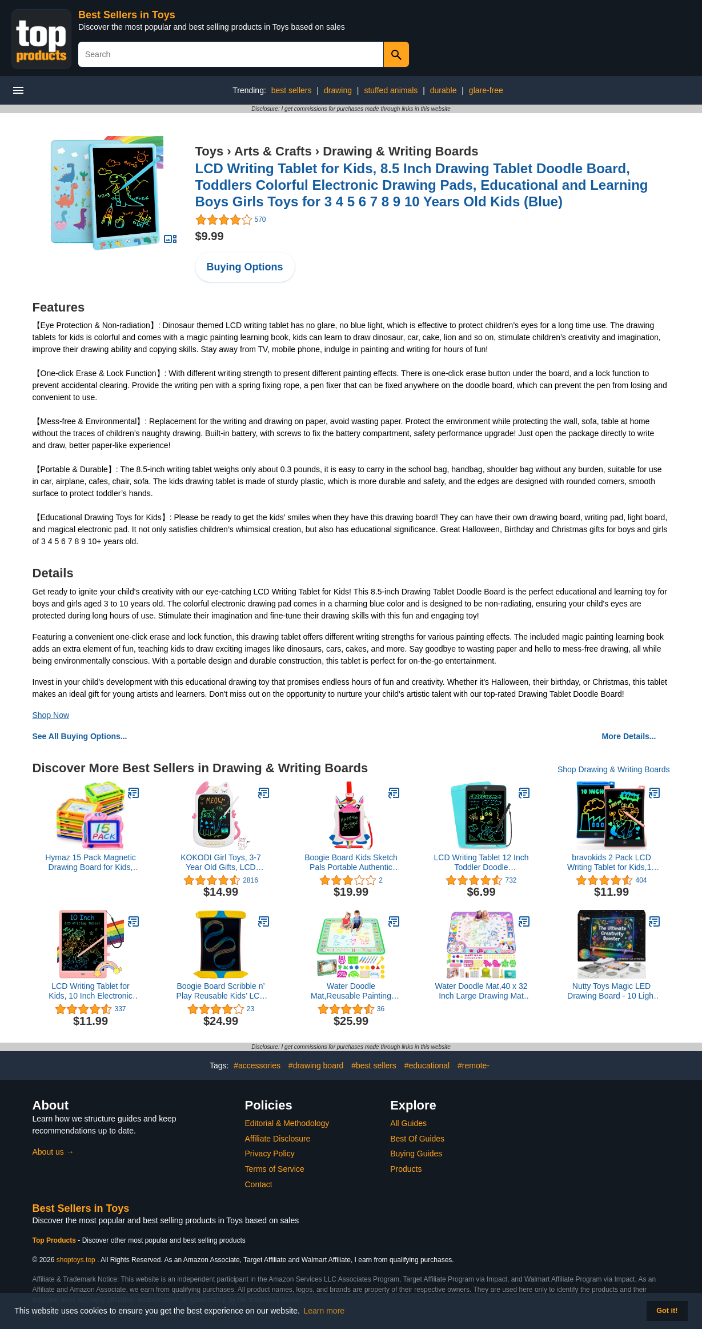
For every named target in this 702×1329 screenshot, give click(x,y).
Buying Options (245, 267)
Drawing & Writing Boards (400, 151)
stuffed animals (391, 90)
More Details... (629, 736)
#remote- (474, 1065)
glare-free (486, 90)
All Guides (408, 1123)
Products (406, 1169)
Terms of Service (274, 1169)
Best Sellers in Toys (126, 15)
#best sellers (373, 1065)
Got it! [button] (666, 1311)
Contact (258, 1184)
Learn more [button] (324, 1310)
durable (443, 90)
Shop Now (51, 715)
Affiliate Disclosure (278, 1138)
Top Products (55, 1240)
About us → (53, 1151)
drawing (338, 90)
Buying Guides (416, 1153)
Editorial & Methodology (287, 1123)
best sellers (291, 90)
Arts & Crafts (273, 151)
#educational (427, 1065)
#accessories (257, 1065)
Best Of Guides (417, 1138)
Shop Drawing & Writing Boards (613, 769)
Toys (209, 151)
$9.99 (209, 236)
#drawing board (316, 1065)
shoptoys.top (76, 1260)
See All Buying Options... (80, 736)
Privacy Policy (270, 1153)
